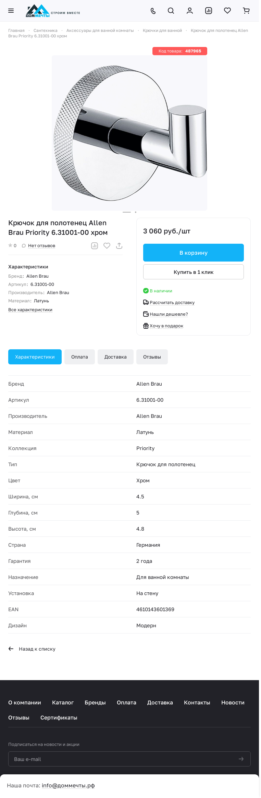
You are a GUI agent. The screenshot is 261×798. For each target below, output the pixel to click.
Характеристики (35, 357)
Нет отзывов (38, 245)
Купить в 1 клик (194, 272)
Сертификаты (58, 717)
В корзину (193, 252)
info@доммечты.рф (68, 785)
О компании (24, 702)
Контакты (197, 702)
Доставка (115, 357)
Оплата (79, 357)
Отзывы (152, 357)
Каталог (63, 702)
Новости (233, 702)
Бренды (95, 702)
